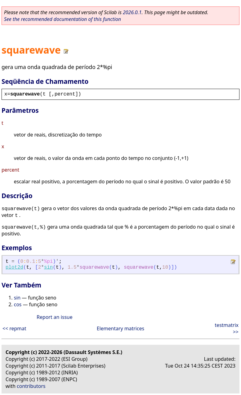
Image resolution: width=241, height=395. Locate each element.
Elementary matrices (120, 328)
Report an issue (54, 317)
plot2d (14, 267)
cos (18, 304)
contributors (31, 386)
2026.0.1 (132, 12)
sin (48, 267)
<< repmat (14, 328)
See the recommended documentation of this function (62, 19)
